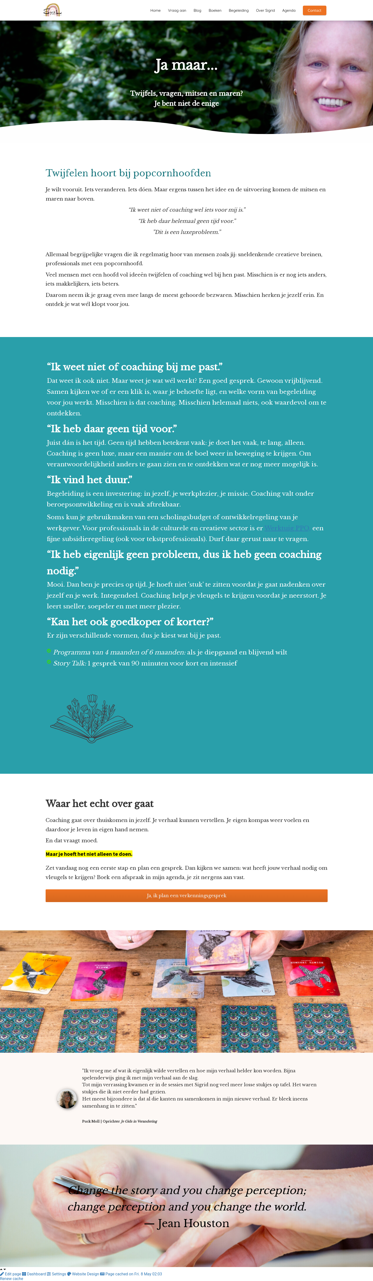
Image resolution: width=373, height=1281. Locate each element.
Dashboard (34, 1274)
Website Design (83, 1274)
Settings (57, 1274)
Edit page (11, 1274)
